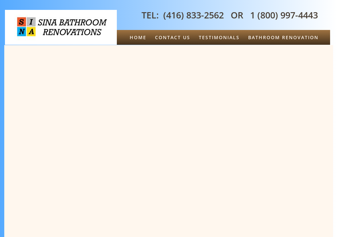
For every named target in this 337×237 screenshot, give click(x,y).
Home (138, 37)
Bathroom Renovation (283, 37)
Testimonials (219, 37)
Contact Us (172, 37)
